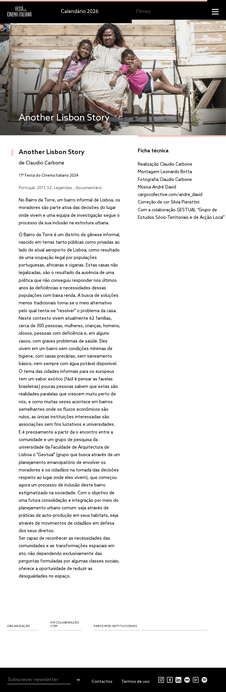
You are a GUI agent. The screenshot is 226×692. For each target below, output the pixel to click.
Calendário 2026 (79, 12)
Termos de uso (135, 681)
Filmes (143, 12)
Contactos (102, 681)
